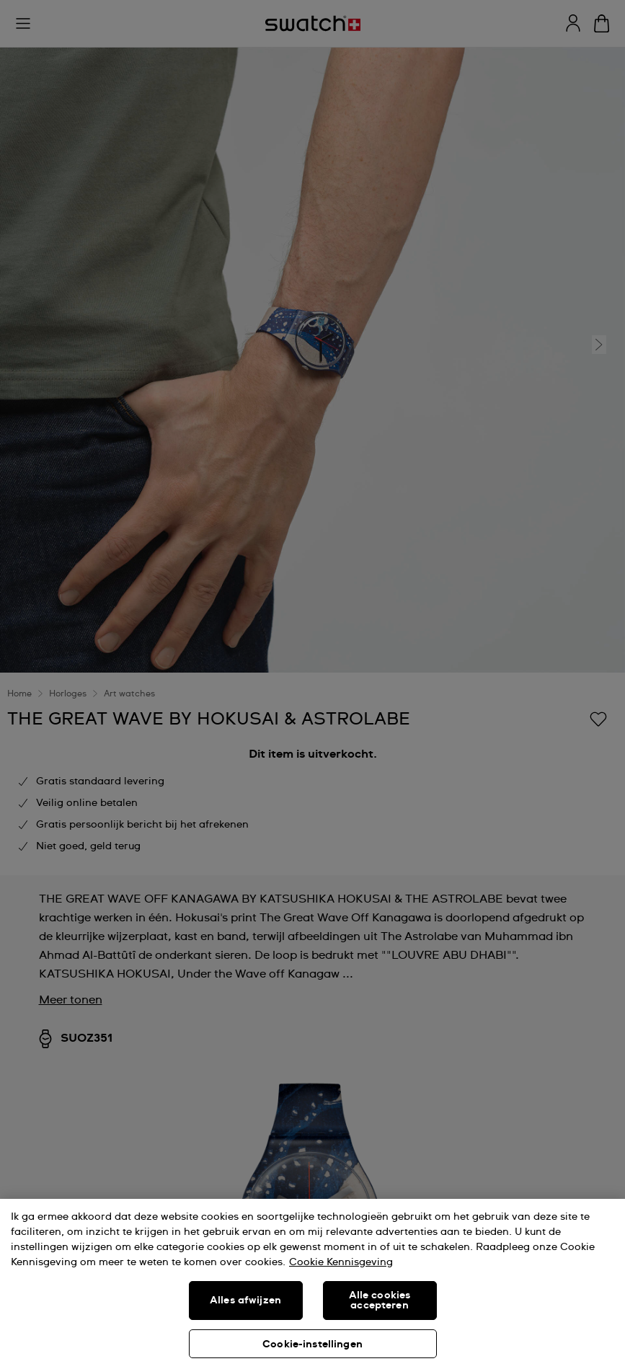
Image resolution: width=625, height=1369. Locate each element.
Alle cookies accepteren (380, 1300)
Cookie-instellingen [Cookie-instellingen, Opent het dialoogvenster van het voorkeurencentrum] (312, 1344)
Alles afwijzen (245, 1300)
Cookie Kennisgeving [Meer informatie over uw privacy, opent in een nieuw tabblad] (341, 1262)
